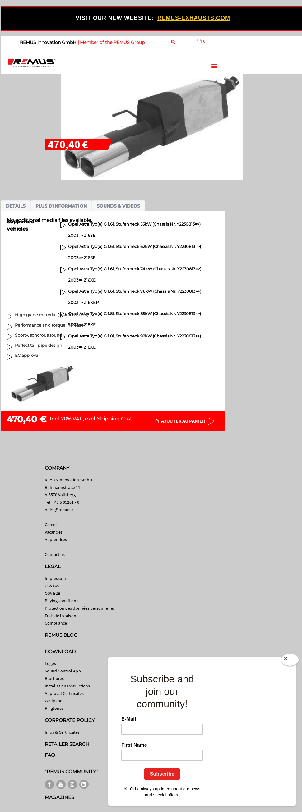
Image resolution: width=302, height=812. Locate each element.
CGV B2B (52, 593)
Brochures (54, 678)
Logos (50, 663)
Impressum (55, 578)
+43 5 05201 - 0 (65, 502)
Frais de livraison (60, 615)
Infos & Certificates (62, 732)
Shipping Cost (114, 419)
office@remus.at (60, 509)
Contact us (55, 554)
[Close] (290, 661)
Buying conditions (61, 600)
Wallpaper (54, 701)
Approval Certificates (64, 693)
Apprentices (56, 539)
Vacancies (54, 532)
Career (51, 524)
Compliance (56, 623)
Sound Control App (63, 671)
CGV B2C (52, 586)
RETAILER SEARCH (67, 744)
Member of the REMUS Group (112, 42)
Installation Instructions (67, 686)
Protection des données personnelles (80, 608)
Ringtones (54, 708)
